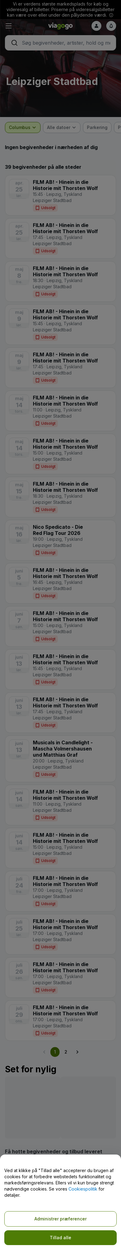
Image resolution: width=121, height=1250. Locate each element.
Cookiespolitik (82, 1188)
